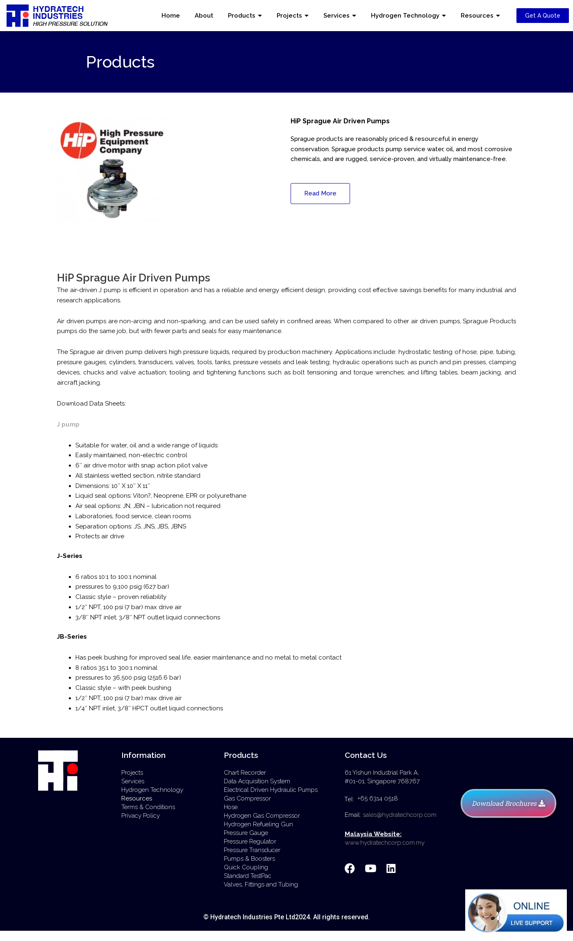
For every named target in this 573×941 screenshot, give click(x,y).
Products (241, 15)
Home (170, 15)
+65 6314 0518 (377, 798)
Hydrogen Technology (405, 15)
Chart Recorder (245, 772)
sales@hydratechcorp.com (400, 815)
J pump (68, 424)
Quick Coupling (246, 867)
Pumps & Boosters (249, 858)
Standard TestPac (247, 876)
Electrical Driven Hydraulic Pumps (271, 790)
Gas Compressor (247, 798)
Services (336, 15)
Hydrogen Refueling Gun (258, 824)
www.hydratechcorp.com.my (385, 842)
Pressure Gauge (246, 833)
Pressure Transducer (252, 850)
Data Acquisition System (257, 781)
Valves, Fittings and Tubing (261, 884)
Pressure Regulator (250, 841)
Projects (289, 15)
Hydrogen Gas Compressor (262, 815)
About (204, 15)
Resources (477, 15)
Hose (231, 807)
